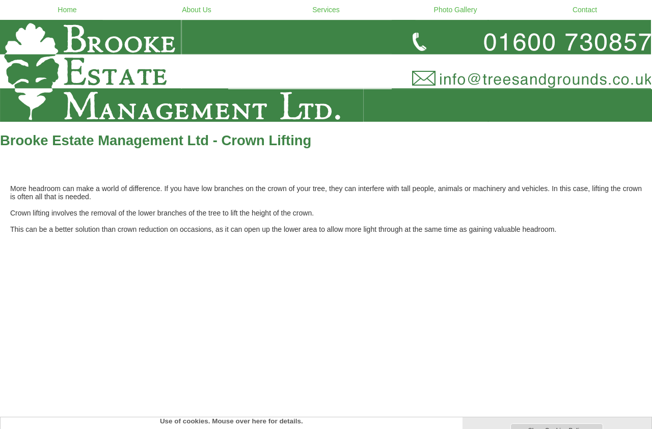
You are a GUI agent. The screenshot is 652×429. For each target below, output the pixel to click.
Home (67, 10)
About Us (196, 10)
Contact (585, 10)
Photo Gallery (455, 10)
